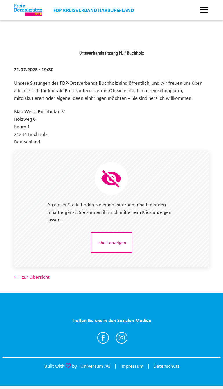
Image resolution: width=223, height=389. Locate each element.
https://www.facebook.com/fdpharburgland (103, 338)
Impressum (131, 366)
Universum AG (95, 366)
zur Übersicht (36, 277)
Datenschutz (166, 366)
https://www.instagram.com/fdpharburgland (121, 338)
